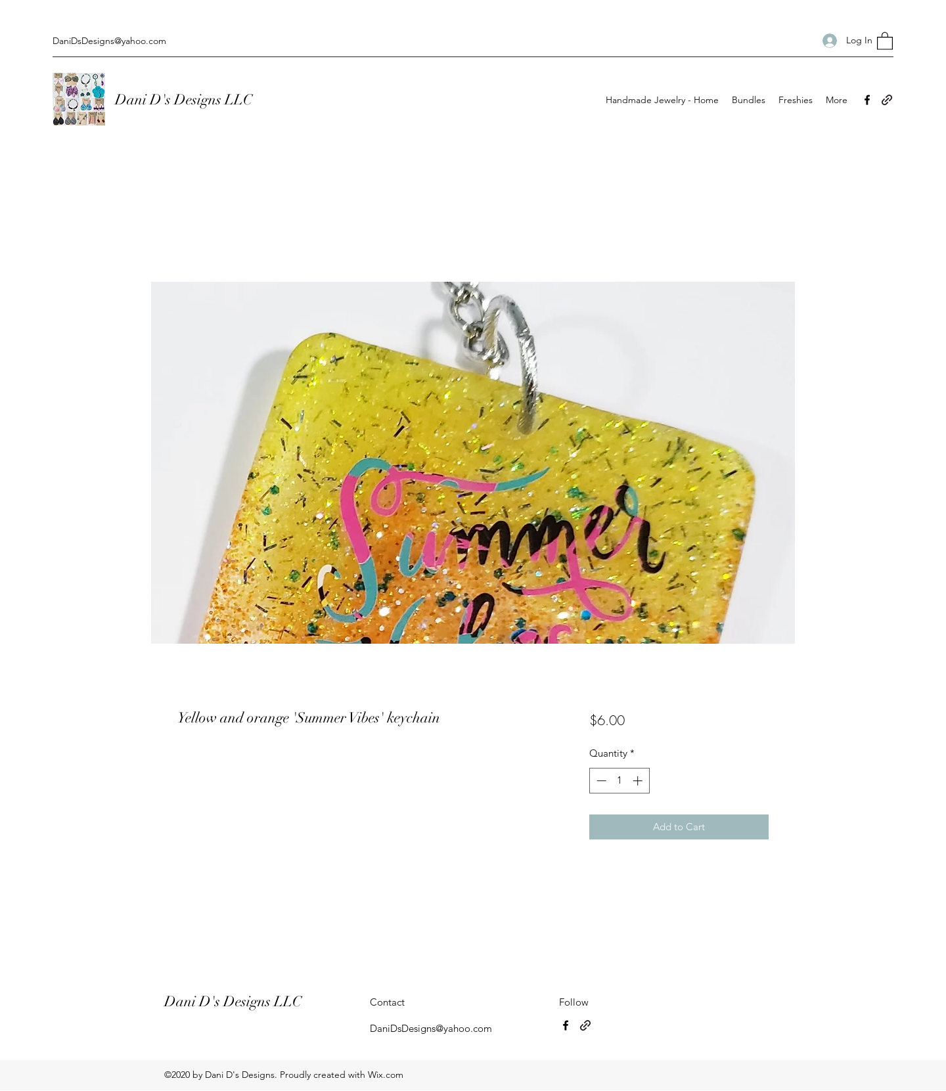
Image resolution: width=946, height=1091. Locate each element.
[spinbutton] (619, 780)
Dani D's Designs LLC (185, 99)
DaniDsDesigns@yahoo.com (109, 41)
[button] (885, 40)
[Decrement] (600, 780)
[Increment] (639, 780)
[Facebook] (867, 99)
